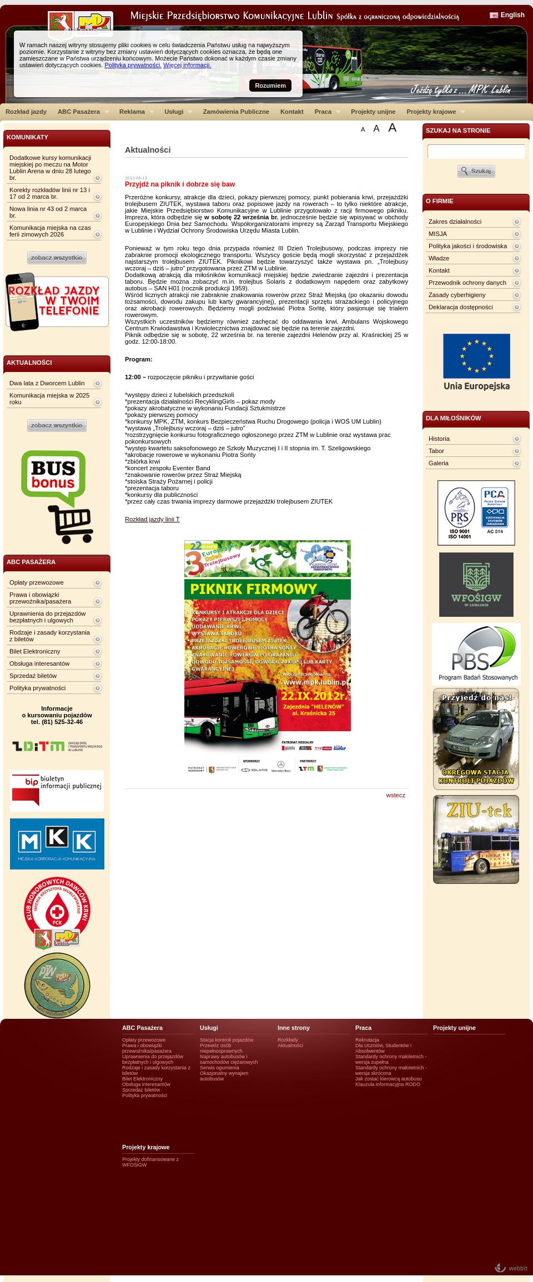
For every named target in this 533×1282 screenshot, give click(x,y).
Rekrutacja (367, 1040)
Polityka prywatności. (133, 65)
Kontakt (292, 111)
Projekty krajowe (433, 111)
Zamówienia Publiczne (236, 111)
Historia (439, 438)
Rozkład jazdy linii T (152, 519)
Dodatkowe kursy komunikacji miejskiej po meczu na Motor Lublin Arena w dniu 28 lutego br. (50, 167)
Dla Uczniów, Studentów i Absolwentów (383, 1048)
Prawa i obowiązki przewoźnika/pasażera (40, 598)
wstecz (395, 795)
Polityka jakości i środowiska (468, 246)
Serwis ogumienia (219, 1067)
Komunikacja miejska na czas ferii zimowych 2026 (50, 231)
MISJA (438, 233)
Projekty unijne (373, 111)
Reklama (134, 111)
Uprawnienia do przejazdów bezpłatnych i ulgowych (47, 617)
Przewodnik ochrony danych (467, 282)
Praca (325, 111)
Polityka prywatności (37, 688)
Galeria (439, 463)
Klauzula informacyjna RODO (387, 1084)
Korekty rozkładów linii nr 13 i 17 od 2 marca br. (49, 193)
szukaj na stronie (458, 130)
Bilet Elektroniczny (34, 651)
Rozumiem (270, 85)
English (513, 15)
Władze (439, 258)
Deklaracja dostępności (461, 307)
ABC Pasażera (80, 111)
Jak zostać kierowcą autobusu (388, 1079)
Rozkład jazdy (26, 111)
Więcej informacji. (187, 65)
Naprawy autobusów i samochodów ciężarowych (229, 1059)
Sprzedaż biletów (33, 675)
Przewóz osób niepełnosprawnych (221, 1048)
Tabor (436, 451)
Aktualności (290, 1045)
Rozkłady (288, 1040)
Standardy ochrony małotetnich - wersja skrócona (391, 1070)
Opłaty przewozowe (36, 582)
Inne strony (294, 1027)
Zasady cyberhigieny (457, 294)
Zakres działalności (455, 221)
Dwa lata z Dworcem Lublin (47, 383)
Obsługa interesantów (39, 663)
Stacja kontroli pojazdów (227, 1040)
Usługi (176, 111)
